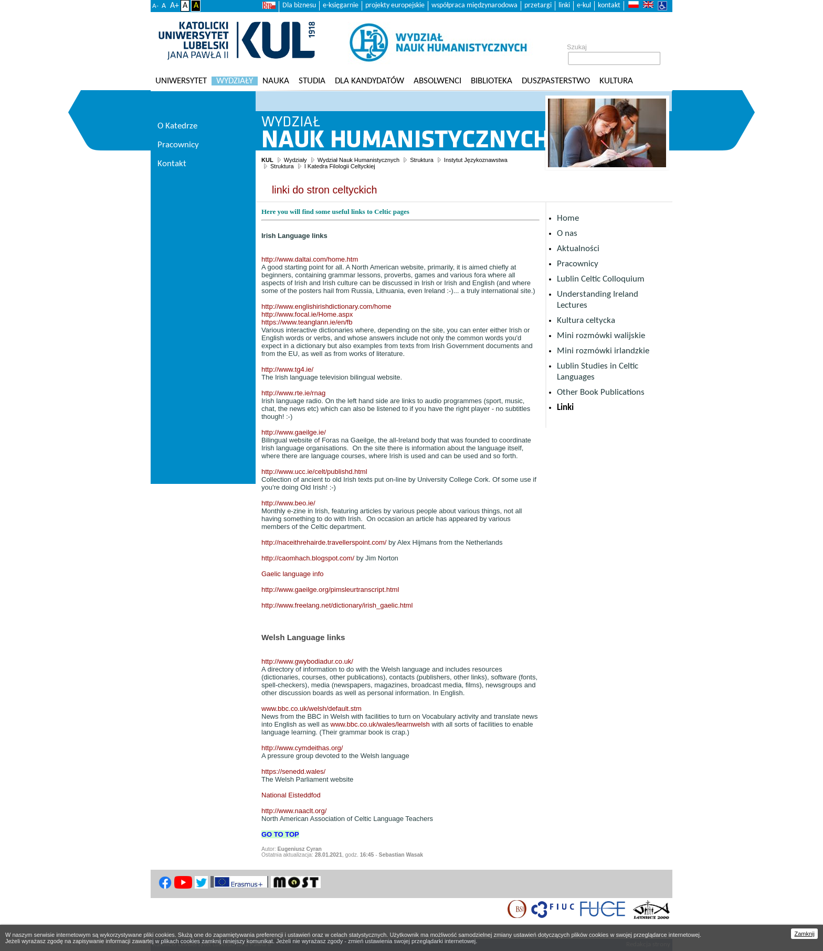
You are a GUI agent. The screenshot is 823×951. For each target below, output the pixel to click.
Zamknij (804, 934)
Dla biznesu (299, 5)
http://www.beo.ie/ (288, 503)
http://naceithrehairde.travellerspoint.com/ (323, 542)
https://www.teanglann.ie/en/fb (306, 322)
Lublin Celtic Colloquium (601, 279)
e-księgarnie (340, 5)
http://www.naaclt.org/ (293, 811)
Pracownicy (577, 264)
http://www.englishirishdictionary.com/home (326, 306)
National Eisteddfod (291, 795)
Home (568, 218)
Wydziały (234, 81)
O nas (567, 233)
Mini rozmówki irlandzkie (603, 351)
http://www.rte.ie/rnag (293, 393)
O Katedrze (177, 126)
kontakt (609, 5)
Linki (565, 407)
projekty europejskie (395, 5)
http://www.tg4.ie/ (287, 369)
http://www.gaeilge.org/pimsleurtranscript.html (330, 589)
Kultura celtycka (586, 320)
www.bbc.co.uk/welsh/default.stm (311, 708)
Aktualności (578, 248)
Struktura (422, 160)
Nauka (275, 81)
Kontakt (171, 163)
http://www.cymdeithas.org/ (302, 748)
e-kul (584, 5)
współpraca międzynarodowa (474, 5)
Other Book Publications (601, 392)
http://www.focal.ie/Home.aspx (307, 314)
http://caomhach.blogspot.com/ (307, 558)
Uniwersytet (181, 81)
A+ (174, 6)
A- (155, 6)
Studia (312, 81)
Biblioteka (491, 81)
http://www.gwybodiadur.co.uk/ (307, 661)
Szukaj (577, 47)
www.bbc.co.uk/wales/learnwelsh (380, 724)
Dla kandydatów (369, 81)
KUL (267, 160)
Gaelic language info (292, 574)
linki (564, 5)
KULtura (616, 81)
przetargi (538, 5)
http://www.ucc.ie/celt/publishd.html (314, 471)
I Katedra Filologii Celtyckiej (339, 166)
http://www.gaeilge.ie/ (293, 432)
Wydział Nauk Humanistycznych (358, 160)
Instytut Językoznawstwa (476, 160)
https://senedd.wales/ (293, 771)
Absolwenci (437, 81)
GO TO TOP (280, 834)
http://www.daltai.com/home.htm (309, 259)
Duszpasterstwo (556, 81)
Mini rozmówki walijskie (601, 335)
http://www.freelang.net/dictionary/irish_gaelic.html (337, 605)
